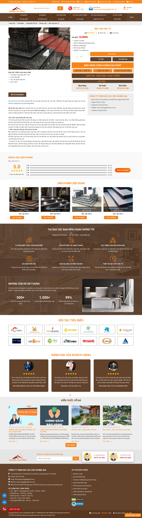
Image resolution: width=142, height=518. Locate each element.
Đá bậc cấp (42, 23)
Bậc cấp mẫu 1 (24, 214)
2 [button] (71, 396)
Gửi (76, 458)
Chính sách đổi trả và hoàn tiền (82, 491)
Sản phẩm (21, 23)
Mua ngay (112, 54)
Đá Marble (45, 15)
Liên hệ (130, 1)
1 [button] (70, 396)
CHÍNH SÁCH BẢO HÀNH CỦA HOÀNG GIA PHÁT (54, 431)
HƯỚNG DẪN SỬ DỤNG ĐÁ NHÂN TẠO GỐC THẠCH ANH (22, 431)
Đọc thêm (13, 441)
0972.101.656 (82, 88)
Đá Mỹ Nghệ (82, 19)
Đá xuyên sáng (63, 15)
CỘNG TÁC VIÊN (102, 71)
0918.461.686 (123, 88)
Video (132, 17)
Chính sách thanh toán (79, 483)
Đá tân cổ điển (119, 15)
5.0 (86, 33)
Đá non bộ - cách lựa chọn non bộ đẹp (117, 430)
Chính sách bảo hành (79, 494)
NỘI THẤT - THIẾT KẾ (82, 71)
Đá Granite (26, 15)
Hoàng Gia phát (102, 110)
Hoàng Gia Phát (103, 105)
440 (111, 33)
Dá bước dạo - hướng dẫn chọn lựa (84, 430)
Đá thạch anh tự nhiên (80, 15)
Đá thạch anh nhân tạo (99, 15)
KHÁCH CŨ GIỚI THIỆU (122, 71)
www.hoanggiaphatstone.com (106, 107)
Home (10, 17)
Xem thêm (71, 445)
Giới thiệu (56, 1)
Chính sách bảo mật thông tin (81, 486)
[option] (39, 48)
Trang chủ (12, 23)
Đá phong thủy (44, 19)
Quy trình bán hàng (104, 1)
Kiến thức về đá (90, 1)
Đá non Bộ (64, 19)
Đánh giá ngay (123, 170)
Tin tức (80, 1)
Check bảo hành (119, 1)
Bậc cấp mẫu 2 (55, 214)
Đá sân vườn (26, 19)
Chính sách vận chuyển (79, 488)
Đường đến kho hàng (68, 1)
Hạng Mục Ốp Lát (100, 19)
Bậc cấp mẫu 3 (87, 214)
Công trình (120, 19)
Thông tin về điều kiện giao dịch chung (84, 480)
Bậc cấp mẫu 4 (118, 214)
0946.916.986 (103, 88)
